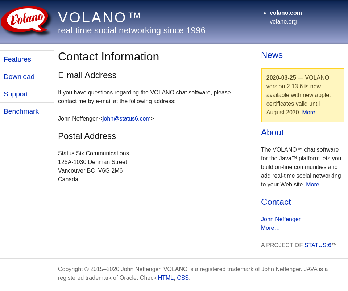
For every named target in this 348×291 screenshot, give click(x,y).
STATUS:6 (317, 245)
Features (17, 59)
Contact (276, 202)
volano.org (283, 21)
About (272, 132)
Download (19, 76)
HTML (166, 278)
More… (311, 112)
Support (16, 94)
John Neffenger (281, 219)
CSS (183, 278)
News (272, 55)
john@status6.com (127, 118)
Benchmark (21, 111)
